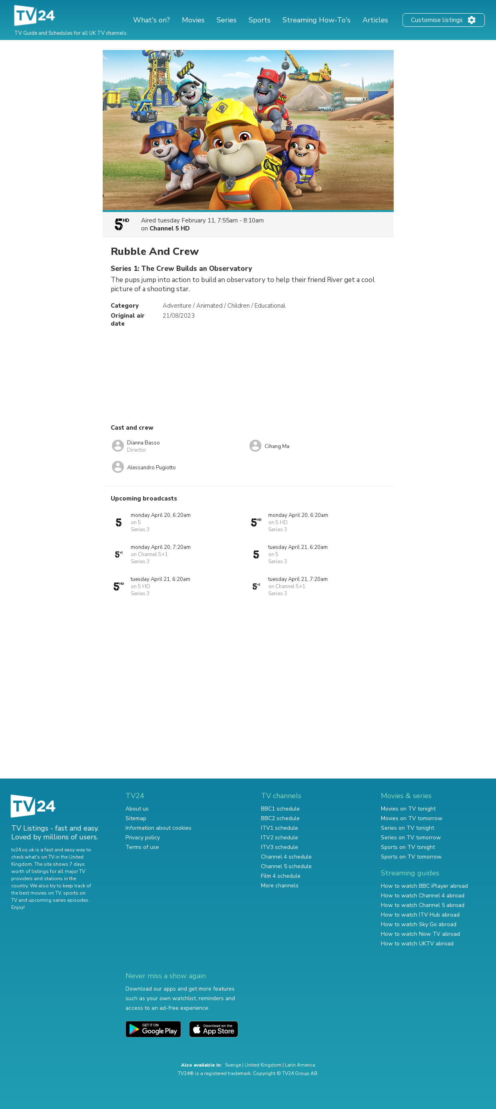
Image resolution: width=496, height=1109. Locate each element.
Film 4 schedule (281, 876)
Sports (260, 20)
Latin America (300, 1065)
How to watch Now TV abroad (420, 934)
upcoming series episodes (58, 900)
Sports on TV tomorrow (411, 857)
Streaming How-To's (317, 20)
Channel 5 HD (169, 228)
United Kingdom (263, 1065)
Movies (193, 20)
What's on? (151, 20)
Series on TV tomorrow (411, 837)
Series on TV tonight (407, 828)
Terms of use (142, 847)
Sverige (233, 1065)
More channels (280, 885)
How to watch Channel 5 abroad (422, 905)
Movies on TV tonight (408, 809)
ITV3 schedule (279, 847)
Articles (375, 20)
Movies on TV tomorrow (411, 818)
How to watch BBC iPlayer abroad (424, 886)
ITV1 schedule (279, 828)
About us (137, 809)
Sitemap (135, 818)
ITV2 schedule (279, 837)
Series (227, 20)
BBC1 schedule (280, 809)
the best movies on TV (36, 893)
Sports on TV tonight (408, 847)
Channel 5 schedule (286, 866)
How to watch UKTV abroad (417, 943)
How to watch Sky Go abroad (418, 924)
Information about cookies (158, 828)
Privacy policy (142, 837)
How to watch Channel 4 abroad (422, 895)
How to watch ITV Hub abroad (420, 915)
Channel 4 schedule (286, 857)
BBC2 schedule (280, 818)
